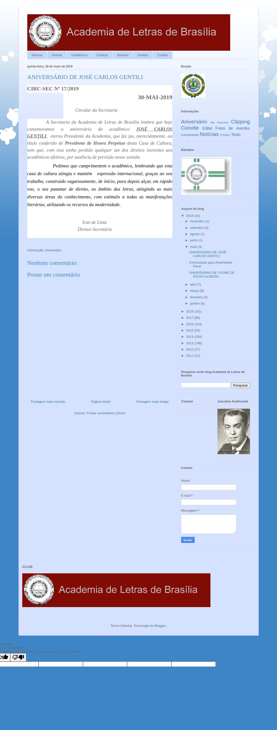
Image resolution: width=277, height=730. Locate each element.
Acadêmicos (79, 55)
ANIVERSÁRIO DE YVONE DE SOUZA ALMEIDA (211, 275)
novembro (197, 221)
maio (194, 247)
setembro (197, 228)
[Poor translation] (18, 657)
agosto (195, 234)
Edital (207, 128)
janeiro (195, 303)
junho (194, 240)
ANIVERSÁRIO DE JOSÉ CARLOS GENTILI (207, 254)
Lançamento (190, 135)
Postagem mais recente (48, 401)
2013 (190, 343)
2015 (190, 330)
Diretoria (122, 55)
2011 (190, 356)
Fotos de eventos (232, 128)
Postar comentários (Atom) (106, 413)
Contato (162, 55)
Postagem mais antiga (152, 401)
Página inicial (100, 401)
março (195, 291)
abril (193, 284)
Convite (190, 128)
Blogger (160, 626)
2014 (190, 337)
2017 (190, 318)
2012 (190, 349)
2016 (190, 324)
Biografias (223, 122)
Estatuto (102, 55)
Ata (212, 122)
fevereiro (196, 297)
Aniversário (53, 250)
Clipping (240, 121)
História (57, 55)
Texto (235, 134)
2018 (190, 311)
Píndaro (143, 55)
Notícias (37, 55)
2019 (190, 216)
